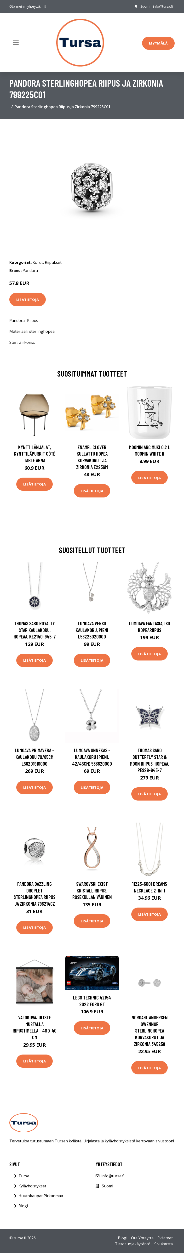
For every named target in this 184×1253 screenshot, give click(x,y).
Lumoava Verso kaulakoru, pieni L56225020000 (92, 629)
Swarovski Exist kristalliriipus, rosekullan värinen (92, 890)
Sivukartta (163, 1244)
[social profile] (45, 6)
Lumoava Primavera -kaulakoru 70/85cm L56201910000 (34, 756)
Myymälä (158, 43)
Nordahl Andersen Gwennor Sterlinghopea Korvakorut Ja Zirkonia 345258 (150, 1030)
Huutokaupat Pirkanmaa (40, 1195)
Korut (38, 262)
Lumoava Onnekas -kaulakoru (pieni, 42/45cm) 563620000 (92, 756)
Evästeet (165, 1238)
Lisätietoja (27, 299)
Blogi (23, 1205)
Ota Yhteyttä (142, 1238)
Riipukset (53, 262)
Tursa (23, 1176)
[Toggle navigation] (15, 42)
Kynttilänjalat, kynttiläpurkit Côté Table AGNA (34, 453)
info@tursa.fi (163, 6)
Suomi (145, 6)
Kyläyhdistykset (32, 1186)
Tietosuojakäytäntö (132, 1244)
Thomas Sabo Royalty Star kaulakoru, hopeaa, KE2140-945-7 (35, 629)
